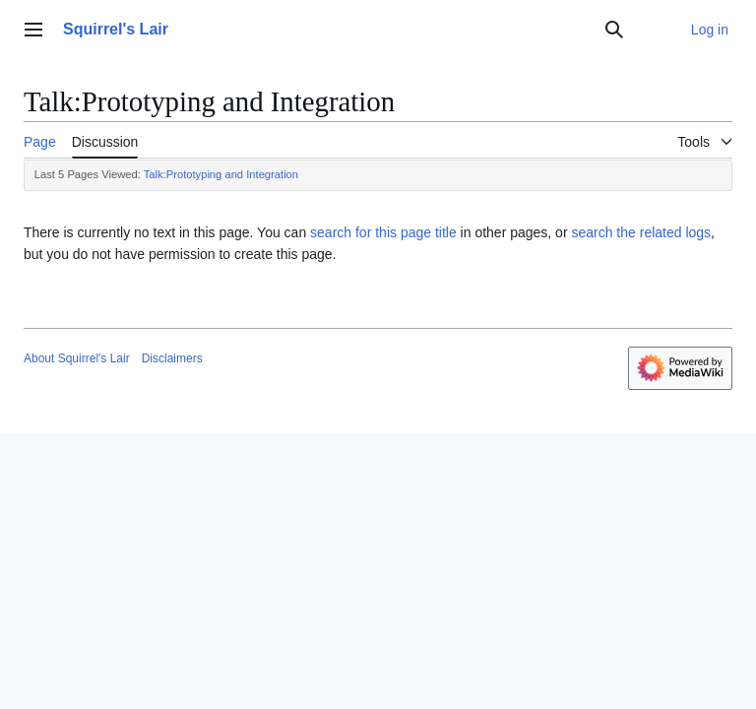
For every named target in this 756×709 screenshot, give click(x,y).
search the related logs (641, 232)
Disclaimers (172, 358)
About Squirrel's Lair (77, 358)
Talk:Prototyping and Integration (221, 174)
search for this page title (383, 232)
